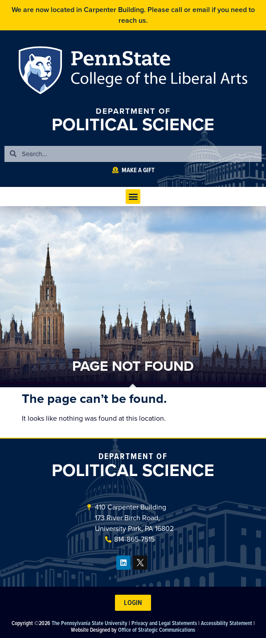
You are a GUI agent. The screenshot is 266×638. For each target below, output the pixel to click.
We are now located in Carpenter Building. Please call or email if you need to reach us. (133, 14)
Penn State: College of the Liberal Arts (157, 71)
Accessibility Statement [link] (226, 623)
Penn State (43, 71)
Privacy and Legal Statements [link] (164, 623)
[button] (133, 196)
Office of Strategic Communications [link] (156, 630)
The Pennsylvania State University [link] (89, 623)
